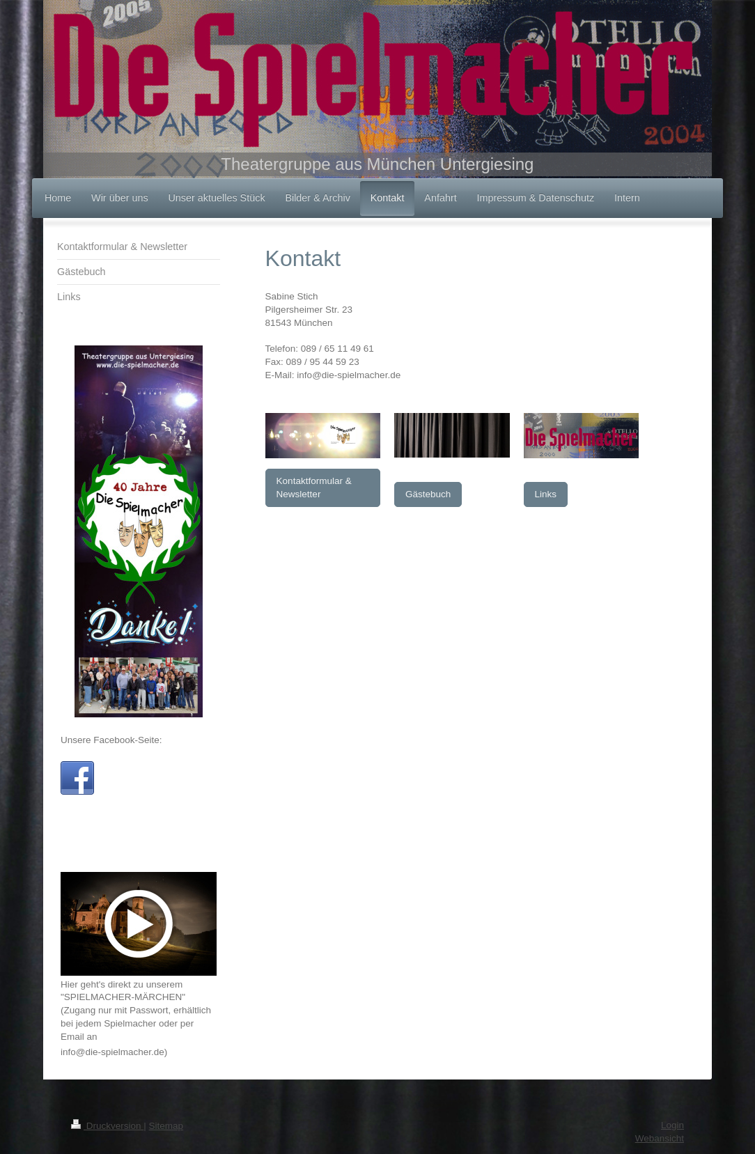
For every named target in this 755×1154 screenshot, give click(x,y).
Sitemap (166, 1126)
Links (546, 494)
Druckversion (107, 1126)
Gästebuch (428, 494)
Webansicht (659, 1138)
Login (672, 1125)
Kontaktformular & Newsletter (314, 487)
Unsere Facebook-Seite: (111, 740)
